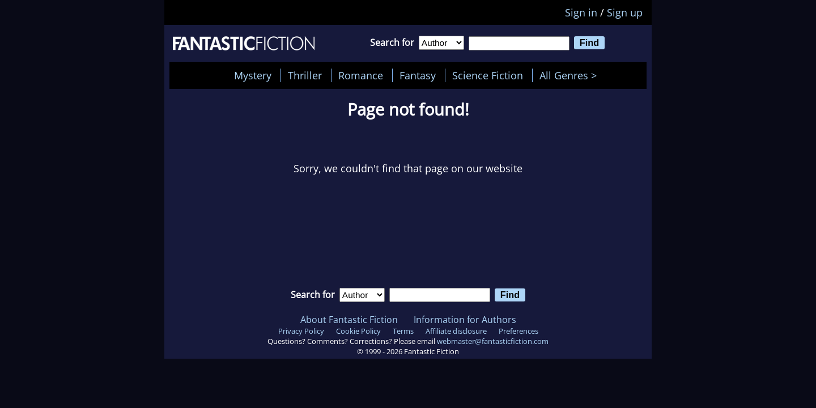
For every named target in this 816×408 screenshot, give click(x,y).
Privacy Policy (301, 331)
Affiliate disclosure (456, 331)
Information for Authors (465, 319)
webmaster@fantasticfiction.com (493, 341)
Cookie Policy (358, 331)
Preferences (518, 331)
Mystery (252, 75)
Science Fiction (487, 75)
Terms (403, 331)
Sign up (625, 12)
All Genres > (570, 75)
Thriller (305, 75)
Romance (360, 75)
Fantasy (418, 75)
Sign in (581, 12)
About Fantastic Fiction (349, 319)
